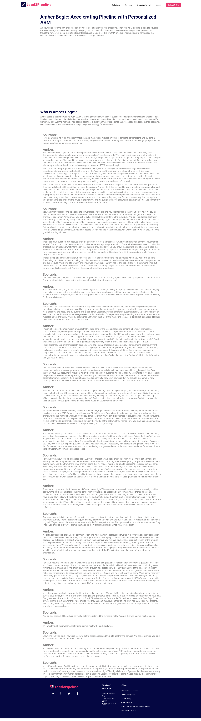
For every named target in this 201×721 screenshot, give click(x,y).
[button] (116, 5)
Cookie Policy (126, 698)
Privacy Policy (126, 702)
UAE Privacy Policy (128, 710)
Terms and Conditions (129, 691)
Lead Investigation (128, 694)
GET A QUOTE (173, 5)
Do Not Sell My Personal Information (135, 706)
